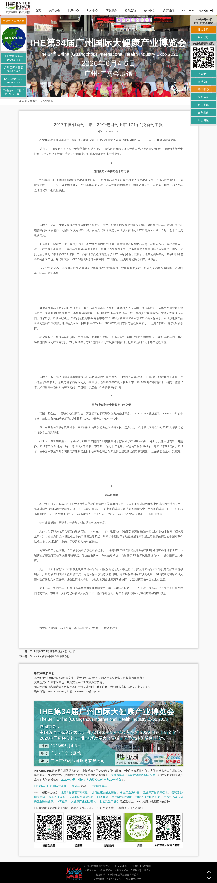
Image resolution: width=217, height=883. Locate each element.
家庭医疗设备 (57, 796)
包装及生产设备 (109, 801)
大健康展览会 (121, 870)
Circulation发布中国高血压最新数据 (50, 656)
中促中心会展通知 (14, 21)
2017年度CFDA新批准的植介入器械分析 (52, 651)
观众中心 (92, 10)
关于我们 (168, 10)
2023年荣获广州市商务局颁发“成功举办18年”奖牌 (91, 779)
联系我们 (146, 865)
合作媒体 (203, 112)
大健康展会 (90, 870)
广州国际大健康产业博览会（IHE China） (106, 865)
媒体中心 (149, 10)
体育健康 (62, 801)
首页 (38, 10)
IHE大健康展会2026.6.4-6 (13, 58)
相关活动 (130, 10)
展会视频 (203, 120)
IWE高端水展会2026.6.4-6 (13, 80)
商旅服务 (111, 10)
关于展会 (54, 10)
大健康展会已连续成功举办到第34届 (133, 775)
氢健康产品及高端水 (155, 792)
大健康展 (135, 870)
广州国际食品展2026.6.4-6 (13, 69)
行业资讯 (48, 100)
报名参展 (203, 29)
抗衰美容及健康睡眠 (81, 796)
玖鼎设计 (146, 870)
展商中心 (73, 10)
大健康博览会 (105, 870)
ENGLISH (188, 10)
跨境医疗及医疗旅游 (147, 796)
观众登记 (203, 37)
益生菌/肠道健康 (122, 796)
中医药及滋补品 (129, 792)
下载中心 (203, 73)
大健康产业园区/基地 (83, 801)
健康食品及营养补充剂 (74, 792)
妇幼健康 (102, 796)
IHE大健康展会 (98, 786)
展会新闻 (203, 96)
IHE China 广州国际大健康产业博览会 (57, 786)
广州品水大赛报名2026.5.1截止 (14, 92)
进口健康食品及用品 (104, 792)
